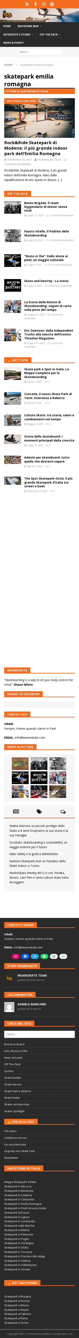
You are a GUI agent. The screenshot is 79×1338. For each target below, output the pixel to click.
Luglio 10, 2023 (35, 240)
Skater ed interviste (16, 1104)
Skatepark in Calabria (18, 1195)
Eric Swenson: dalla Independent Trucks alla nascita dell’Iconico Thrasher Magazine (48, 334)
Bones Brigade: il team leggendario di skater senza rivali (45, 206)
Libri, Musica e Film (16, 1051)
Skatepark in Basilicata (18, 1191)
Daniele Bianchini (31, 1004)
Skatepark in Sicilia (16, 1247)
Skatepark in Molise (16, 1230)
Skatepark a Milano (16, 1305)
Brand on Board (14, 1044)
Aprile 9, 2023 (34, 402)
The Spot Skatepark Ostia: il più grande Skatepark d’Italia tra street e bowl (48, 482)
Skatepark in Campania (19, 1199)
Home (7, 26)
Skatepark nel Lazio (16, 1212)
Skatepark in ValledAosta (20, 1265)
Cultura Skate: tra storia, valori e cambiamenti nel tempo (49, 417)
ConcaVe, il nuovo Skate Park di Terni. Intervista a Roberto (48, 396)
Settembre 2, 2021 (37, 491)
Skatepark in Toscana (18, 1252)
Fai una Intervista (15, 1144)
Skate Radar (12, 1097)
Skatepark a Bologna (17, 1296)
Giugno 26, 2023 (36, 343)
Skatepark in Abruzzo (18, 1186)
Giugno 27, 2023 (36, 314)
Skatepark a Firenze (17, 1301)
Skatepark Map (28, 26)
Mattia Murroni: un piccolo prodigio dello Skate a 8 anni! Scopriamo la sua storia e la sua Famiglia (38, 830)
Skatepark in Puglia (16, 1239)
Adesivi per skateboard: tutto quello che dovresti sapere (47, 459)
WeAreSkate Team (49, 159)
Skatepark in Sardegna (19, 1243)
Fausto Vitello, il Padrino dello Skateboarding (46, 233)
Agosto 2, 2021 (35, 466)
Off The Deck (17, 194)
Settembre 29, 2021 (20, 159)
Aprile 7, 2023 (34, 381)
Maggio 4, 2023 (35, 424)
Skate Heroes (13, 1084)
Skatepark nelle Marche (19, 1225)
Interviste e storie (16, 34)
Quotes (9, 1071)
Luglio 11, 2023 (35, 215)
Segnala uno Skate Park (19, 1151)
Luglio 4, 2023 (34, 285)
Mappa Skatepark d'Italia (20, 1182)
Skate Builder (12, 1078)
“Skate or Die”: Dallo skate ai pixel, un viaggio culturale (46, 258)
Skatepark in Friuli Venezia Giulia (25, 1208)
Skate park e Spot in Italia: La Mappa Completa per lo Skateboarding (46, 373)
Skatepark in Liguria (16, 1217)
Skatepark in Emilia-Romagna (23, 1204)
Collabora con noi (15, 1138)
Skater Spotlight (14, 1111)
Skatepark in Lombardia (19, 1221)
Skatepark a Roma (16, 1318)
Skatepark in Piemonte (18, 1234)
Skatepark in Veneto (17, 1269)
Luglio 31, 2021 (35, 445)
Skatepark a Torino (16, 1323)
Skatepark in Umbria (17, 1261)
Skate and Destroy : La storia (46, 281)
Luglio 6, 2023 (34, 264)
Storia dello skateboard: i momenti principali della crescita (49, 438)
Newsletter (11, 1158)
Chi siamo (10, 1131)
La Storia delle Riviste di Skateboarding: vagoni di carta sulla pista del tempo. (47, 306)
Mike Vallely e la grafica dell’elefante (33, 854)
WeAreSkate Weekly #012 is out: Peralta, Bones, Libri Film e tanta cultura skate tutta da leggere (38, 877)
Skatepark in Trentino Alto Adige (24, 1256)
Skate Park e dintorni (17, 1091)
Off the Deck (49, 34)
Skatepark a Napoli (16, 1310)
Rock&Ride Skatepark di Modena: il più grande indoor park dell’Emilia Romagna (36, 148)
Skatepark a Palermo (17, 1314)
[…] (60, 180)
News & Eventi (13, 43)
